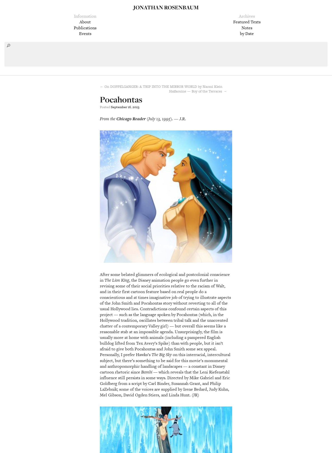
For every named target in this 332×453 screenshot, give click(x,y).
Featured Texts (247, 22)
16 (129, 107)
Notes (246, 28)
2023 (136, 107)
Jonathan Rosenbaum (166, 7)
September (119, 107)
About (85, 22)
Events (85, 33)
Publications (85, 28)
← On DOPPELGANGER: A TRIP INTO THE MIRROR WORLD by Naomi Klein (161, 86)
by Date (247, 33)
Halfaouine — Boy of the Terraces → (198, 91)
